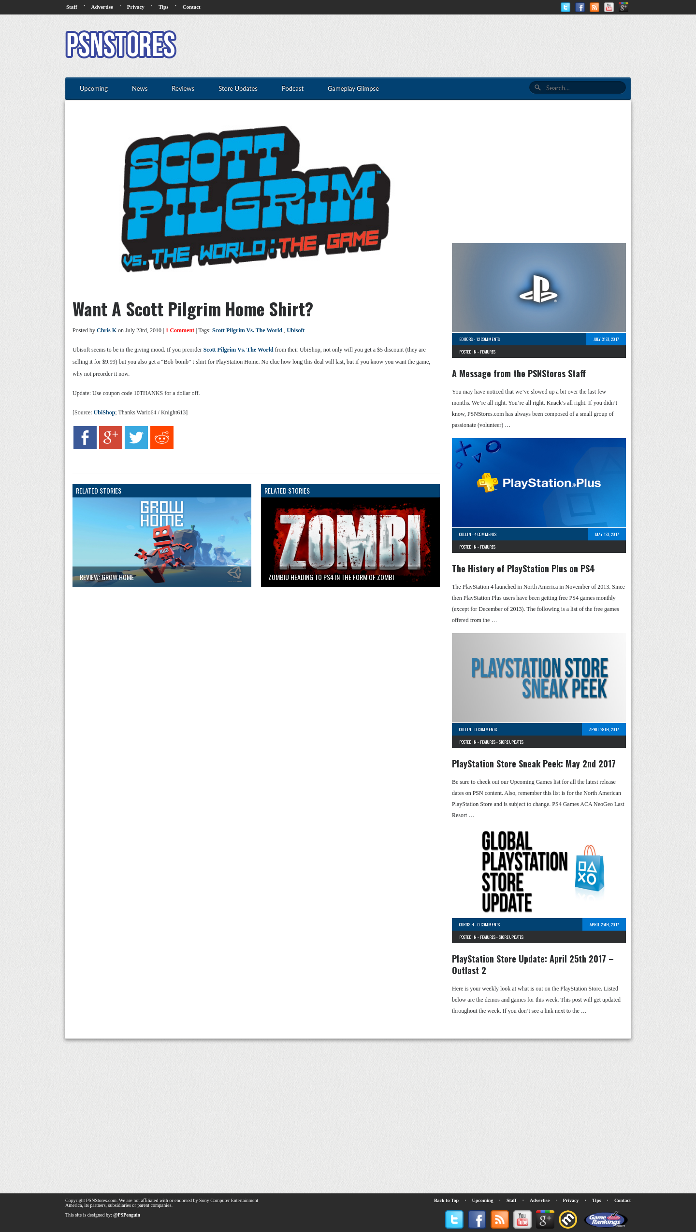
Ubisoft (295, 330)
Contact (191, 7)
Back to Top (446, 1200)
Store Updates (511, 741)
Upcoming (482, 1200)
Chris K (106, 330)
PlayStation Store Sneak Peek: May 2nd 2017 (534, 763)
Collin (465, 534)
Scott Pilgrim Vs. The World (247, 330)
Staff (71, 7)
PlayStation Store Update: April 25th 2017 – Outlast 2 (533, 964)
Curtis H (466, 924)
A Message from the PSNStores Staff (519, 373)
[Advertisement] (455, 46)
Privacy (136, 7)
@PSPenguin (126, 1215)
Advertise (102, 7)
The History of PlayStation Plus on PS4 (523, 568)
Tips (164, 7)
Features (487, 351)
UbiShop (105, 412)
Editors (466, 339)
